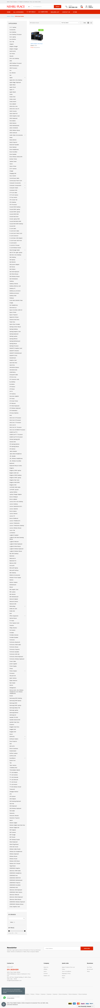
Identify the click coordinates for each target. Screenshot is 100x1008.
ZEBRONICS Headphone (15, 873)
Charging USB (13, 173)
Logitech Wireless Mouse (16, 551)
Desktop (12, 281)
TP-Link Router (13, 782)
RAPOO (11, 685)
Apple (11, 77)
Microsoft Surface (14, 570)
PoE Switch (12, 630)
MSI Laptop (12, 591)
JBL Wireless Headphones (16, 458)
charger (11, 171)
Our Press (89, 967)
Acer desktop (13, 32)
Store (75, 12)
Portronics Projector (15, 649)
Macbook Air (13, 558)
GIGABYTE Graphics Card (16, 348)
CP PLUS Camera (14, 195)
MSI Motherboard (14, 596)
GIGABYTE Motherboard (16, 353)
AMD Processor (13, 68)
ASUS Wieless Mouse (15, 130)
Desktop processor (14, 293)
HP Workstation (13, 410)
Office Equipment (14, 615)
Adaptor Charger (14, 48)
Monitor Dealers (13, 582)
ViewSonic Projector (15, 818)
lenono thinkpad (14, 496)
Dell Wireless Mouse (14, 276)
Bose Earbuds (13, 147)
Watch (11, 820)
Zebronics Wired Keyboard (16, 897)
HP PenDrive (13, 393)
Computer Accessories (15, 183)
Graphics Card (13, 360)
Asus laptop (13, 120)
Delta (35, 45)
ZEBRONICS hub (14, 875)
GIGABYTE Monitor (14, 350)
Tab (10, 762)
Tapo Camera (13, 765)
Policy (63, 969)
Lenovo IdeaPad (14, 508)
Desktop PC (12, 288)
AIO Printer (12, 53)
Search (57, 6)
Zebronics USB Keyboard (16, 889)
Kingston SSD (13, 484)
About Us (46, 967)
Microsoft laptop (14, 567)
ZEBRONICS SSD (14, 887)
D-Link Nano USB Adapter (16, 238)
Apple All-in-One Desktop (16, 80)
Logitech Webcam (14, 541)
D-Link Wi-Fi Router (14, 245)
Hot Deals (31, 11)
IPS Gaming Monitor (14, 444)
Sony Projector (13, 741)
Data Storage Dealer (15, 250)
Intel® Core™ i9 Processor (16, 437)
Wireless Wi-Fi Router (15, 863)
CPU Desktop (13, 202)
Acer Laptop (13, 36)
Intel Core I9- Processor (16, 427)
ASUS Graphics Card (14, 115)
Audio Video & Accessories (16, 135)
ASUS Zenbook (13, 132)
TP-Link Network (14, 779)
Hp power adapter (14, 396)
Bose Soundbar (13, 151)
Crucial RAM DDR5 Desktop (16, 223)
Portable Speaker (14, 637)
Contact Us (66, 12)
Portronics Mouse (14, 647)
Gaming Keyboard (14, 333)
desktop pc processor (15, 290)
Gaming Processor (14, 345)
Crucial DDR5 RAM (14, 214)
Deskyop (12, 298)
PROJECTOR (13, 675)
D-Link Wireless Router (15, 247)
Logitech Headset (14, 535)
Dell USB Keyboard (14, 271)
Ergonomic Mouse (14, 317)
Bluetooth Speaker (14, 144)
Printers (27, 994)
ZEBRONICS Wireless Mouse (16, 904)
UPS (11, 794)
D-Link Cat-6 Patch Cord (16, 233)
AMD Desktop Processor (16, 63)
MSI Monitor (13, 594)
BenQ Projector (13, 142)
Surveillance (12, 758)
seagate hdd (13, 729)
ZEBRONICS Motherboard (16, 880)
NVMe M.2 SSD (13, 608)
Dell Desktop (13, 257)
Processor (12, 673)
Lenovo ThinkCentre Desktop (17, 525)
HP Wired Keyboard (14, 405)
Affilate (45, 969)
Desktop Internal (14, 283)
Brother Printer (13, 159)
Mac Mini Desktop (14, 553)
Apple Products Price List (68, 967)
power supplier (13, 663)
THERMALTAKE (13, 767)
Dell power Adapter (14, 264)
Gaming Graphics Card (15, 331)
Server (11, 734)
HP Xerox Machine (14, 413)
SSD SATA (12, 746)
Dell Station (12, 269)
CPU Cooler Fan (13, 199)
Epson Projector (14, 314)
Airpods (11, 56)
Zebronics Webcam (14, 894)
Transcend (12, 789)
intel (11, 415)
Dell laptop (12, 259)
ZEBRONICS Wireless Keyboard (17, 901)
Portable (12, 632)
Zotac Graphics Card (15, 906)
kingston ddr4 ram (14, 472)
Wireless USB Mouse (15, 861)
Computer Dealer (14, 187)
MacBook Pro (13, 560)
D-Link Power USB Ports (16, 240)
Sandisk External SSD (15, 719)
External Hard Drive (14, 319)
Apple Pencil (13, 87)
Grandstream (13, 357)
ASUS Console (13, 111)
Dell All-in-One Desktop (15, 254)
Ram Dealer (12, 682)
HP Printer (12, 398)
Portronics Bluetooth (15, 642)
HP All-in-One (13, 377)
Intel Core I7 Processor (15, 422)
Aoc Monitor (13, 72)
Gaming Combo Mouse (15, 326)
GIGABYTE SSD (13, 355)
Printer (11, 668)
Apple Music (13, 84)
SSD (11, 743)
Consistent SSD (13, 190)
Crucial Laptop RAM (14, 218)
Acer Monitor (13, 39)
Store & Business (14, 748)
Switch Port (12, 760)
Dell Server (12, 266)
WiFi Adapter (13, 830)
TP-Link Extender (14, 777)
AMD (11, 60)
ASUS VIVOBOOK (14, 127)
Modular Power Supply (15, 577)
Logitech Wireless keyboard (16, 548)
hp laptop (12, 384)
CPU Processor (13, 204)
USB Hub (12, 803)
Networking (12, 606)
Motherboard (13, 584)
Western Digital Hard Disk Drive (17, 825)
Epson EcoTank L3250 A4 (16, 310)
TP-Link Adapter (14, 772)
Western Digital (13, 822)
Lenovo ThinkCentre (14, 523)
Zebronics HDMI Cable (15, 870)
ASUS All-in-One (13, 106)
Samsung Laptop (14, 710)
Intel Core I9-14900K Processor (17, 429)
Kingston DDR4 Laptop (15, 470)
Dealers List (55, 12)
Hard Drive (12, 365)
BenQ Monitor (13, 139)
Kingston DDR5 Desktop (15, 475)
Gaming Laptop (13, 336)
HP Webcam (13, 403)
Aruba (11, 94)
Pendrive (12, 625)
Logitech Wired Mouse (15, 546)
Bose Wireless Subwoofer (16, 156)
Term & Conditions (66, 971)
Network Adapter (14, 599)
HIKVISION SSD (13, 369)
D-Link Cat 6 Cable (14, 230)
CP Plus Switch (13, 197)
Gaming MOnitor (14, 338)
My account (90, 969)
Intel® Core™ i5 (13, 432)
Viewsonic (12, 813)
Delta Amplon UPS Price (37, 43)
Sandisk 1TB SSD (14, 717)
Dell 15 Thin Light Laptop (16, 252)
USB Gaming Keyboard (15, 801)
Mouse (11, 587)
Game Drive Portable (15, 324)
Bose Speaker (13, 154)
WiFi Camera (13, 832)
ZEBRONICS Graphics (15, 868)
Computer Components (15, 185)
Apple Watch (13, 92)
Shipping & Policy (66, 973)
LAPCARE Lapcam (14, 489)
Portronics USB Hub (14, 654)
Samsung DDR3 (13, 703)
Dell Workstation (14, 278)
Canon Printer (13, 166)
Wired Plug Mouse (14, 844)
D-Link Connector (14, 235)
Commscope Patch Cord (16, 180)
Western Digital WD (14, 827)
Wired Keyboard (13, 841)
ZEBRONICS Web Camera (16, 892)
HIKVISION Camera (14, 367)
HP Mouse (12, 389)
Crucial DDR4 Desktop (15, 207)
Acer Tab (12, 41)
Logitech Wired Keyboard (16, 544)
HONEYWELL (13, 372)
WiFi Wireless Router (15, 839)
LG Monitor (12, 532)
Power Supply (13, 666)
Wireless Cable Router (15, 849)
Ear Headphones (14, 305)
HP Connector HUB (14, 379)
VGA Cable (12, 810)
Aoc (10, 70)
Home (8, 12)
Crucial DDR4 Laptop (15, 209)
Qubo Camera (13, 678)
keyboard (12, 463)
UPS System (13, 796)
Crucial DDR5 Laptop (15, 211)
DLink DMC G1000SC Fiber (16, 300)
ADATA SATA (13, 51)
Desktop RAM (13, 295)
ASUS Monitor (13, 123)
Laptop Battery (13, 492)
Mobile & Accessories (15, 575)
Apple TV (12, 89)
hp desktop (12, 381)
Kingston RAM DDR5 (15, 482)
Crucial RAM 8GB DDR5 (15, 221)
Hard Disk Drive (13, 362)
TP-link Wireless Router (15, 786)
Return (63, 975)
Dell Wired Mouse (14, 274)
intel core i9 (13, 425)
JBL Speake (13, 456)
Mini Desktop (13, 572)
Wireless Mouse (13, 856)
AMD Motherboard (14, 65)
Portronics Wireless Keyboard (17, 659)
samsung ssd (13, 715)
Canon (11, 163)
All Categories (18, 12)
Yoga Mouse (13, 865)
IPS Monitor (12, 448)
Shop (12, 16)
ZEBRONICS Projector (15, 882)
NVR (11, 613)
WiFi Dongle (12, 834)
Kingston (12, 468)
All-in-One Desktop (14, 58)
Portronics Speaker (14, 651)
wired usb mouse (14, 846)
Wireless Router (13, 858)
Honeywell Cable (14, 374)
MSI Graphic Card (14, 589)
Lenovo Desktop (14, 504)
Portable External (14, 635)
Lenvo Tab (12, 530)
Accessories (12, 29)
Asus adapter (13, 103)
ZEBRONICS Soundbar (15, 885)
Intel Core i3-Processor (15, 417)
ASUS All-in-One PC (14, 108)
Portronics (12, 639)
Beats (11, 137)
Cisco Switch (13, 175)
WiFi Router (12, 837)
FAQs (63, 977)
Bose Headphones (14, 149)
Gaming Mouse (13, 343)
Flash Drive (12, 322)
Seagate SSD (13, 731)
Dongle (11, 302)
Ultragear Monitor (14, 791)
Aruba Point (12, 96)
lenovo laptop (13, 511)
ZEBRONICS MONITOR (15, 877)
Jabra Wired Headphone (16, 453)
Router (11, 695)
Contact (46, 973)
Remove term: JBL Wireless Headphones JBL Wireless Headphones (16, 691)
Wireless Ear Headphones (16, 851)
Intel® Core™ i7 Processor (16, 434)
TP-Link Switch (13, 784)
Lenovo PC (12, 516)
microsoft (12, 565)
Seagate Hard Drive (14, 726)
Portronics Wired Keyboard (16, 656)
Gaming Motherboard (15, 341)
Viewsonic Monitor (14, 815)
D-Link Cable (13, 228)
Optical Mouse (13, 618)
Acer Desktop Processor (16, 34)
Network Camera (14, 601)
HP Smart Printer (14, 401)
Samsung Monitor (14, 712)
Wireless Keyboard (14, 853)
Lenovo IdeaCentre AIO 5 (16, 506)
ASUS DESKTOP (14, 113)
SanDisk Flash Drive (14, 722)
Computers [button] (43, 11)
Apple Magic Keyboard (15, 82)
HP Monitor (12, 386)
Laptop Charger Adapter (16, 494)
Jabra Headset (13, 451)
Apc (10, 75)
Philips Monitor (13, 627)
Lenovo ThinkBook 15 (15, 520)
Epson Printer (13, 312)
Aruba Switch (13, 101)
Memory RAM (13, 563)
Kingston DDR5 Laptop (15, 477)
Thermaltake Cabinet (15, 770)
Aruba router (13, 99)
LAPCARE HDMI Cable (15, 487)
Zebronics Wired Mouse (15, 899)
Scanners (12, 724)
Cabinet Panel (13, 161)
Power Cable (13, 661)
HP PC (11, 391)
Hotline (70, 5)
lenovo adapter (13, 499)
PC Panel (12, 620)
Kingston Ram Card (14, 480)
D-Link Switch (13, 242)
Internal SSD (13, 441)
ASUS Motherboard (14, 125)
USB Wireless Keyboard (15, 808)
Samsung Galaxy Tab (15, 707)
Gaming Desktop (14, 329)
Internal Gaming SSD (15, 439)
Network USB (13, 603)
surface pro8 (13, 755)
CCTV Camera (13, 168)
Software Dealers (14, 738)
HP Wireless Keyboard (15, 408)
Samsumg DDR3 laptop (15, 700)
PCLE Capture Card (14, 623)
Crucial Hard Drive (14, 216)
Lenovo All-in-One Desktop (16, 501)
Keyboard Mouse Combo (16, 465)
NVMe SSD (12, 611)
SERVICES (12, 736)
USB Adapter (13, 798)
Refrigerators (13, 687)
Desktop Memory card (15, 286)
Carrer (45, 971)
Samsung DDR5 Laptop (15, 705)
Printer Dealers (13, 671)
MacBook (12, 556)
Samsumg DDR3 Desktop (16, 698)
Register (91, 7)
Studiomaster (13, 750)
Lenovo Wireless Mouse (15, 528)
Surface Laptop (13, 753)
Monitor (11, 579)
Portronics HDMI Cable (15, 644)
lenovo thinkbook (14, 518)
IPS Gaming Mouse (14, 446)
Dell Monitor (13, 262)
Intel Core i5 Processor (15, 420)
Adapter (12, 44)
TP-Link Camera (14, 774)
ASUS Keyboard (13, 118)
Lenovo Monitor (13, 513)
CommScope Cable (14, 178)
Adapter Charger (14, 46)
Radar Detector (13, 680)
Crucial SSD (12, 226)
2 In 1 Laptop (13, 27)
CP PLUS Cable (13, 192)
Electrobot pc (13, 307)
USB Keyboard (13, 806)
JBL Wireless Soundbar (15, 460)
